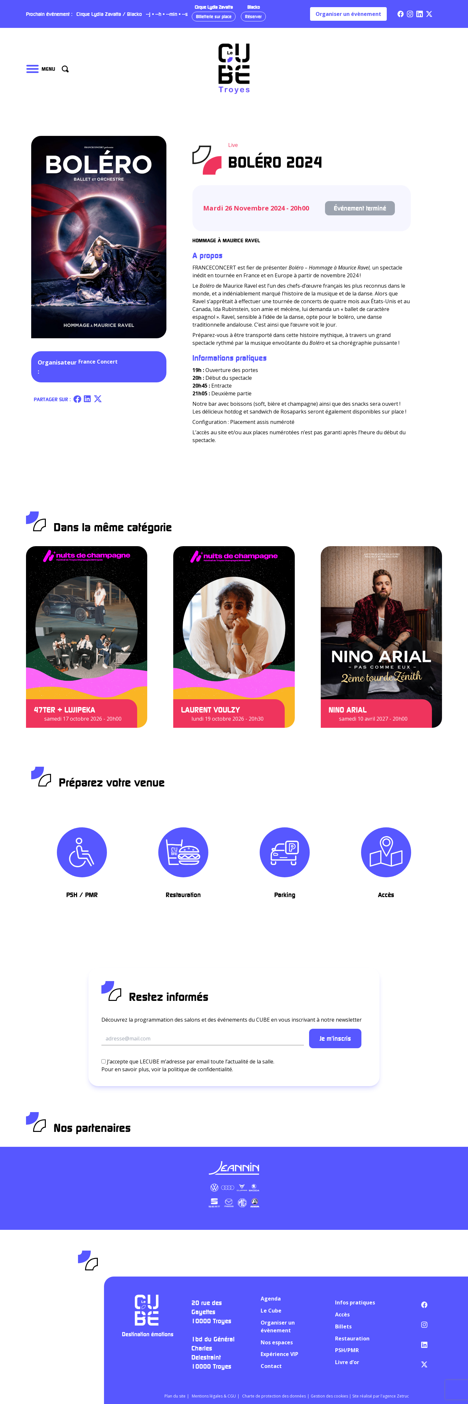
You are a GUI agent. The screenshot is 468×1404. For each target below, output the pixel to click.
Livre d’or (347, 1362)
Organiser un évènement (348, 14)
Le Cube (271, 1310)
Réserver (253, 16)
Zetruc (403, 1396)
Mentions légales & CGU (214, 1396)
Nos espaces (277, 1342)
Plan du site (175, 1396)
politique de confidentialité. (200, 1069)
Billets (343, 1326)
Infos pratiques (355, 1302)
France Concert (98, 361)
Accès (342, 1314)
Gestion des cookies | (331, 1396)
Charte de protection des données (274, 1396)
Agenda (271, 1298)
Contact (271, 1366)
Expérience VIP (279, 1354)
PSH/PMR (347, 1350)
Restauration (352, 1338)
